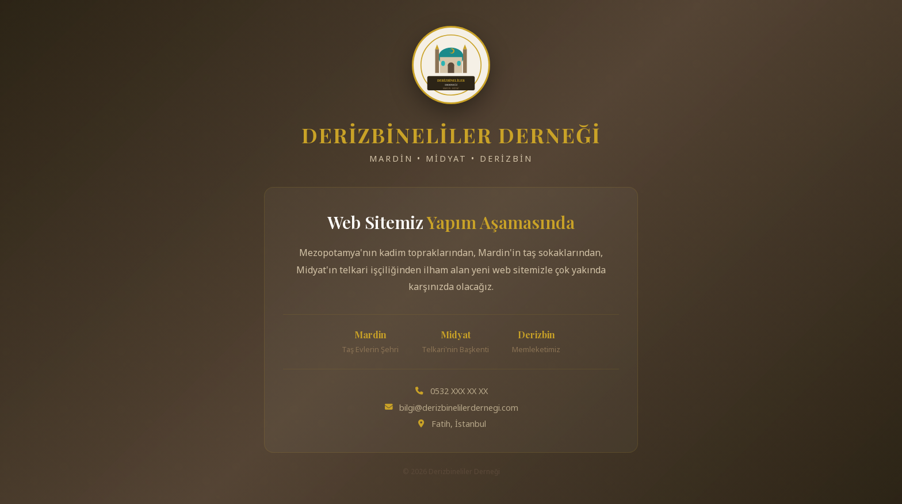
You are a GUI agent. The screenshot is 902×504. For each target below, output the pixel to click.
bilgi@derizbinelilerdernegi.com (458, 407)
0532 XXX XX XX (459, 390)
